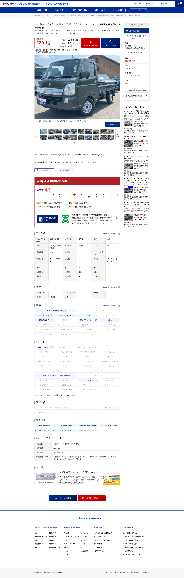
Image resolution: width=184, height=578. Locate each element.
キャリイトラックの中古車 (61, 15)
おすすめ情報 (118, 10)
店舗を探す (138, 4)
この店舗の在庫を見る (136, 96)
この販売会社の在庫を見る (136, 90)
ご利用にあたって (122, 573)
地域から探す (60, 10)
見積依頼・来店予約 (92, 498)
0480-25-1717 (130, 61)
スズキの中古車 (47, 15)
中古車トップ (38, 15)
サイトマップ (110, 573)
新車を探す (150, 4)
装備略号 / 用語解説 (111, 234)
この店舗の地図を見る (136, 52)
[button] (36, 134)
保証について (100, 10)
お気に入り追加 (63, 498)
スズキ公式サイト (164, 4)
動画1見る (112, 124)
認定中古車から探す (80, 10)
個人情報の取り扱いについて (140, 573)
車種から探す (42, 10)
